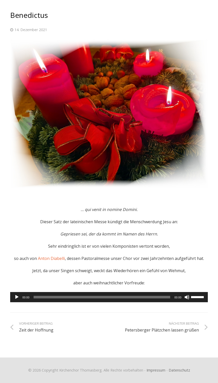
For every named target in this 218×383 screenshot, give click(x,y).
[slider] (102, 297)
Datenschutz (179, 370)
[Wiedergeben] (16, 297)
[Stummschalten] (187, 297)
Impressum (156, 370)
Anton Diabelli (51, 258)
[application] (109, 297)
